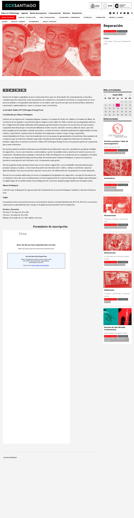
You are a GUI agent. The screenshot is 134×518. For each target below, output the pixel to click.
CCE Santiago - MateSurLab (114, 34)
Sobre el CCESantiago (10, 13)
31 (130, 115)
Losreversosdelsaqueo (10, 457)
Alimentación (109, 253)
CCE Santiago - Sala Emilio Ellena (115, 339)
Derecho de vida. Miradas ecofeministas (114, 328)
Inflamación (109, 290)
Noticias (66, 13)
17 (130, 108)
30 (126, 115)
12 (109, 108)
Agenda (24, 13)
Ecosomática (109, 178)
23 (126, 112)
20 (114, 112)
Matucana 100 (110, 187)
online (107, 302)
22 (122, 112)
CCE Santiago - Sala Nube (114, 153)
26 (109, 115)
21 (118, 112)
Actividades (122, 31)
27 (114, 115)
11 (105, 108)
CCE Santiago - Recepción (114, 265)
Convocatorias (55, 13)
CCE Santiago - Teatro (113, 190)
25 (105, 115)
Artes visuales (110, 31)
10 (130, 105)
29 (122, 115)
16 (126, 108)
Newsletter (77, 13)
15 (122, 108)
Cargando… (36, 337)
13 (114, 108)
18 (105, 112)
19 (109, 112)
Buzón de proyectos (38, 13)
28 (118, 115)
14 (118, 108)
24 (130, 112)
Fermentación (110, 215)
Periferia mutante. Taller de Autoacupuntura (116, 142)
